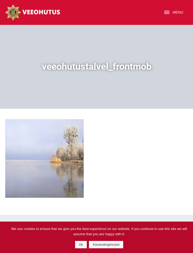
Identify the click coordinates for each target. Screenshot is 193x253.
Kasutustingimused (106, 244)
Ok (81, 244)
